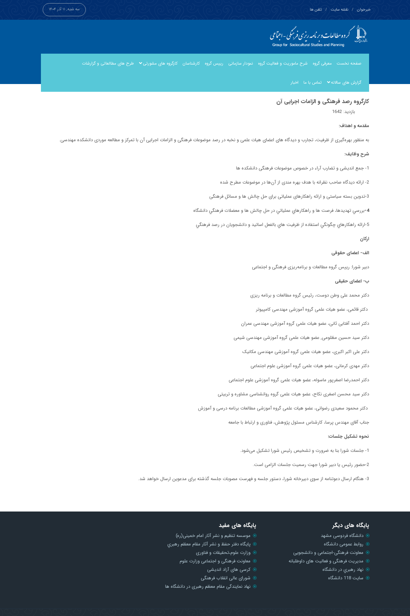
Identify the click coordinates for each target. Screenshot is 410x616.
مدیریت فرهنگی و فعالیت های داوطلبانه (326, 561)
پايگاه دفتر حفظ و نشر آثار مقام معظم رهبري (209, 544)
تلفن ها (316, 10)
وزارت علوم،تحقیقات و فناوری (223, 552)
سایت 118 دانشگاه (345, 578)
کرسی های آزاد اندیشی (229, 569)
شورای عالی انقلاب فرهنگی (226, 578)
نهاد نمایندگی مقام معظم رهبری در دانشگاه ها (208, 586)
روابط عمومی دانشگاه (343, 544)
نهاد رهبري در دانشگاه (342, 569)
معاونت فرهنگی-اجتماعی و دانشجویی (328, 552)
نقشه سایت (339, 10)
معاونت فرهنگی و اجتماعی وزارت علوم (215, 561)
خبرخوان (364, 10)
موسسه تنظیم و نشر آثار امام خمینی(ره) (213, 535)
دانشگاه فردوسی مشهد (342, 535)
